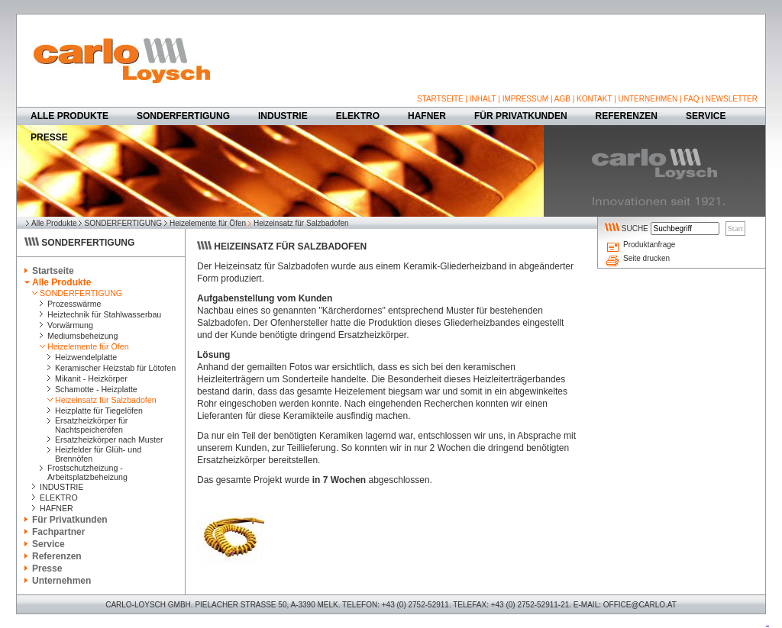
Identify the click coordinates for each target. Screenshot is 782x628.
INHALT (483, 99)
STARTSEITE (440, 99)
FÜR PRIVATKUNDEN (520, 116)
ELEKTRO (358, 116)
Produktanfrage (649, 244)
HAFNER (427, 116)
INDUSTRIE (283, 116)
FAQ (691, 99)
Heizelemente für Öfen (208, 223)
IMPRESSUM (525, 99)
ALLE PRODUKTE (69, 116)
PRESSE (49, 137)
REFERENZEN (627, 116)
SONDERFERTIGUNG (183, 116)
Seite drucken (646, 258)
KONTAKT (594, 99)
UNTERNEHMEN (648, 99)
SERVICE (705, 116)
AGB (562, 99)
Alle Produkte (53, 223)
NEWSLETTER (732, 99)
